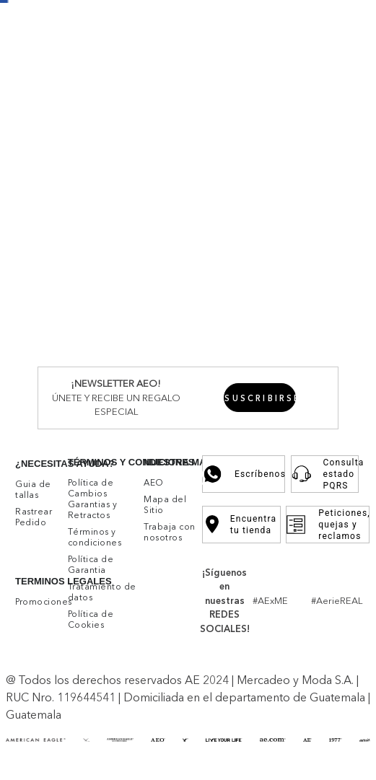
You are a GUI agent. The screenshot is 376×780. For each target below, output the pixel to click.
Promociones (261, 20)
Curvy (98, 387)
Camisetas (188, 161)
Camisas (106, 254)
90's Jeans (278, 373)
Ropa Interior (117, 293)
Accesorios (319, 148)
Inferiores (52, 187)
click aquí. (133, 691)
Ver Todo (153, 121)
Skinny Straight (154, 373)
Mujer (87, 121)
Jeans (90, 200)
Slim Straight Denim (114, 346)
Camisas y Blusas (119, 161)
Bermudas (188, 280)
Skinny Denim (112, 333)
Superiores (56, 148)
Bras (87, 426)
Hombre (50, 121)
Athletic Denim (299, 333)
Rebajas (341, 161)
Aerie (115, 121)
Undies (94, 479)
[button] (358, 552)
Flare (70, 387)
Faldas (211, 200)
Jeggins (96, 373)
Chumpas (235, 174)
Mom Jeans (222, 373)
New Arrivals (60, 107)
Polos (70, 254)
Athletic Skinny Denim (204, 333)
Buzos (194, 174)
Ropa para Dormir (313, 433)
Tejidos (229, 254)
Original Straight (206, 346)
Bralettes (121, 426)
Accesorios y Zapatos (297, 419)
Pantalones (133, 200)
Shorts (178, 200)
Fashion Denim (286, 346)
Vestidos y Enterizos (126, 174)
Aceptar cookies (150, 732)
